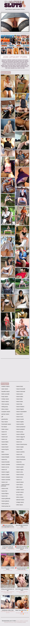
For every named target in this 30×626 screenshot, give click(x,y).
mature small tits (20, 452)
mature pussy (19, 431)
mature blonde (5, 454)
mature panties (20, 424)
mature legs (19, 404)
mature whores (20, 474)
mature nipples (20, 421)
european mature (5, 411)
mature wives (19, 477)
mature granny (5, 503)
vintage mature (20, 502)
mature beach (4, 447)
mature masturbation (21, 411)
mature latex (19, 399)
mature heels (19, 386)
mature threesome (20, 459)
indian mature (4, 429)
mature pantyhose (20, 426)
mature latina (19, 401)
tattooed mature (20, 499)
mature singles (20, 447)
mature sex (19, 441)
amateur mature (5, 386)
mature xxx (19, 479)
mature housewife (20, 389)
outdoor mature (20, 489)
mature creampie (5, 477)
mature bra (4, 459)
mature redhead (20, 434)
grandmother (4, 419)
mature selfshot (20, 439)
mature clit (4, 469)
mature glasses (5, 501)
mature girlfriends (5, 498)
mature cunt (4, 482)
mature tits (19, 462)
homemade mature (6, 424)
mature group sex (5, 506)
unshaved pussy (20, 464)
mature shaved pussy (21, 444)
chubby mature (5, 399)
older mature (19, 487)
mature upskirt (19, 467)
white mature (19, 504)
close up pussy (5, 404)
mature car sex (5, 467)
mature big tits (5, 449)
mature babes (4, 441)
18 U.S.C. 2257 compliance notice (17, 622)
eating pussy (4, 406)
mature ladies (19, 396)
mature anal (4, 436)
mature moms (19, 416)
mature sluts (19, 449)
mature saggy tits (20, 436)
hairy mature (4, 421)
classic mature (5, 401)
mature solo (19, 454)
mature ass (4, 439)
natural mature (20, 482)
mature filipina (5, 493)
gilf (2, 416)
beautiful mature (5, 391)
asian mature (4, 389)
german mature (5, 414)
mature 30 (4, 431)
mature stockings (20, 457)
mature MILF (19, 414)
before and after (5, 394)
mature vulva (19, 472)
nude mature (19, 484)
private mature (20, 492)
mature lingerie (20, 409)
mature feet (4, 491)
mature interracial (20, 391)
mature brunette (5, 462)
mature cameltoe (5, 464)
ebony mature (4, 409)
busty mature (4, 396)
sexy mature (19, 494)
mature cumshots (5, 479)
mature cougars (5, 472)
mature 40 (4, 434)
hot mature (4, 426)
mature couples (5, 474)
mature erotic (4, 488)
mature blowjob (5, 457)
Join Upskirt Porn (15, 57)
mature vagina (19, 469)
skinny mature (19, 497)
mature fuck (4, 496)
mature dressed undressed (5, 485)
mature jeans (19, 394)
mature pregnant (20, 429)
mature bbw (4, 444)
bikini (2, 452)
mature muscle (20, 419)
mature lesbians (20, 406)
